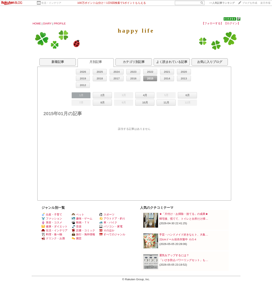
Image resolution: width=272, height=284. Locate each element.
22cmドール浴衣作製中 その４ (178, 239)
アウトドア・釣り (112, 218)
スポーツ (106, 214)
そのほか (106, 230)
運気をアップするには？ (174, 255)
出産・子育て (51, 214)
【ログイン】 (232, 23)
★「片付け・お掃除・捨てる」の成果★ (183, 213)
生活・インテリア (51, 2)
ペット (78, 214)
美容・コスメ (51, 222)
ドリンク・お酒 (53, 238)
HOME (37, 23)
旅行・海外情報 (83, 234)
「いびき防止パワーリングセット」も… (183, 260)
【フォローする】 (212, 23)
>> (222, 2)
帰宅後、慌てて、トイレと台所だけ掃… (183, 218)
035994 (230, 18)
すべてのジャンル (112, 234)
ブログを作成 (249, 2)
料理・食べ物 (51, 234)
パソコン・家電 (111, 226)
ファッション (51, 218)
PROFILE (60, 23)
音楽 (76, 226)
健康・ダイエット (54, 226)
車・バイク (108, 222)
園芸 (76, 238)
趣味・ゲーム (82, 218)
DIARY (47, 23)
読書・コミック (83, 230)
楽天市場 (265, 2)
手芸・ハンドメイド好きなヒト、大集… (183, 234)
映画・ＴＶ (81, 222)
